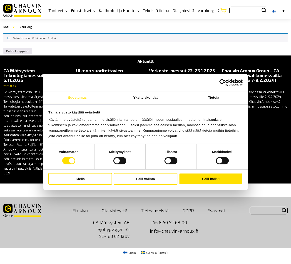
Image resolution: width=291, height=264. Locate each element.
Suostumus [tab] (77, 97)
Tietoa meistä (155, 210)
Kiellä (80, 179)
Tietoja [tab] (213, 97)
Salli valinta (145, 179)
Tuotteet (57, 10)
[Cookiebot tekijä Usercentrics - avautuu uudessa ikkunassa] (223, 82)
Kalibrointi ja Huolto (119, 10)
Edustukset (83, 10)
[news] (36, 122)
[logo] (22, 10)
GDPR (188, 210)
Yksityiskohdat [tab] (145, 97)
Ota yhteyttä (183, 10)
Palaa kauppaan (17, 51)
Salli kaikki (211, 179)
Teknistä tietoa (156, 10)
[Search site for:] (248, 10)
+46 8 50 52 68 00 (168, 222)
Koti (6, 27)
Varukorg (208, 10)
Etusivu (80, 210)
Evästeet (216, 210)
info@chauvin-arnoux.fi (174, 231)
